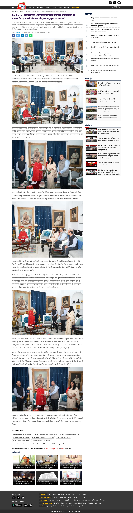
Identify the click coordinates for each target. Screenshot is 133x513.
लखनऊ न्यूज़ (59, 500)
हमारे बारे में (54, 506)
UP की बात (39, 7)
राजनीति (48, 7)
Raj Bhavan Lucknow (63, 437)
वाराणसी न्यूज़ (68, 500)
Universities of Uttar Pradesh (41, 441)
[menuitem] (31, 7)
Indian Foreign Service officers (70, 434)
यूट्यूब (57, 449)
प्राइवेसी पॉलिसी (70, 506)
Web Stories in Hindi (94, 503)
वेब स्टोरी (66, 7)
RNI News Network (27, 33)
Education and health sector (22, 434)
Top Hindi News (66, 503)
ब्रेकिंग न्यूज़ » (89, 14)
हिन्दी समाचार (15, 11)
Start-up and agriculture (21, 441)
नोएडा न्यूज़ (51, 500)
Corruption (82, 497)
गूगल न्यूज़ (47, 449)
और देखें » (88, 126)
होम (49, 494)
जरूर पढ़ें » (88, 79)
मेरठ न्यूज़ (102, 500)
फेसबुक (53, 449)
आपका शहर (75, 7)
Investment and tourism (21, 437)
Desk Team (17, 33)
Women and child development (53, 444)
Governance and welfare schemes (46, 434)
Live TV (56, 503)
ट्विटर (62, 449)
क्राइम (54, 7)
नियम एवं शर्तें (79, 506)
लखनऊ (21, 11)
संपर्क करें (61, 506)
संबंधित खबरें (16, 452)
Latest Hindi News (80, 503)
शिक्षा (60, 7)
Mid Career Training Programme (43, 437)
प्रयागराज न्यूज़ (86, 500)
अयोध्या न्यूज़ (95, 500)
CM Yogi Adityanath (59, 497)
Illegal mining (72, 497)
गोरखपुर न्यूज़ (77, 500)
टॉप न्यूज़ (31, 7)
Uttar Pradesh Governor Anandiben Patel (26, 444)
